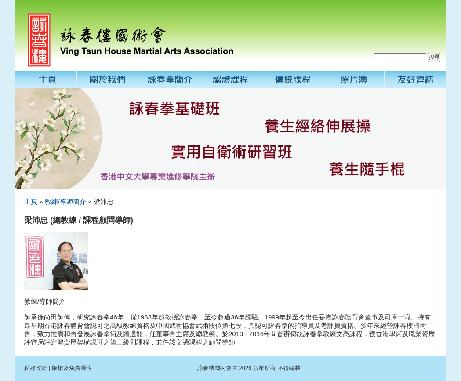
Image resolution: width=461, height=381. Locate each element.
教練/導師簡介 (65, 201)
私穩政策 (35, 368)
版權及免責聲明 (72, 368)
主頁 (30, 201)
